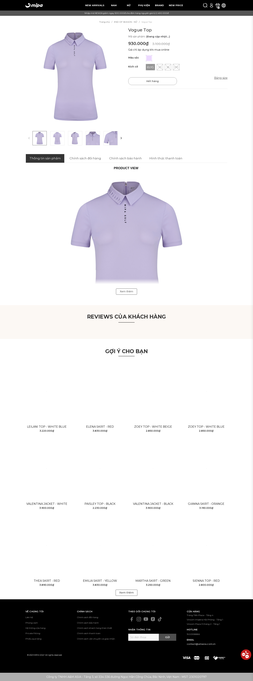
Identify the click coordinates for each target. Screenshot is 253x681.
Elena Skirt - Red (100, 426)
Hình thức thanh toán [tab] (165, 158)
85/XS (150, 67)
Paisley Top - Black (100, 503)
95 (168, 67)
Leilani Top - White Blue (47, 426)
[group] (75, 77)
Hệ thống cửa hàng (35, 628)
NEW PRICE (176, 5)
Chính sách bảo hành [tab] (125, 158)
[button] (121, 138)
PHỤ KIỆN (144, 5)
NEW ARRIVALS (94, 5)
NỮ (128, 5)
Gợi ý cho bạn (126, 351)
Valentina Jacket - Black (153, 503)
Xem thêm (126, 592)
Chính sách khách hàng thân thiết (94, 628)
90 (160, 67)
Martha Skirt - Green (153, 580)
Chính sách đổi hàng (87, 617)
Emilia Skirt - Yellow (100, 580)
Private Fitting (32, 633)
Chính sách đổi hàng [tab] (85, 158)
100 (176, 67)
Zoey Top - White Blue (206, 426)
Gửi (167, 637)
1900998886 (193, 634)
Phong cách (31, 622)
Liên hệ (29, 617)
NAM (114, 5)
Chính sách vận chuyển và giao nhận (96, 638)
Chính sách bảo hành (88, 622)
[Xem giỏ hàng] (217, 5)
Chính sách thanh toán (88, 633)
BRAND (159, 5)
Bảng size (221, 78)
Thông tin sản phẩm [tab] (45, 158)
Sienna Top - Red (206, 580)
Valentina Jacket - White (46, 503)
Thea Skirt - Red (47, 580)
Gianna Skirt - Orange (206, 503)
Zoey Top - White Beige (153, 426)
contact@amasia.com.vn (201, 644)
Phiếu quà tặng (33, 638)
